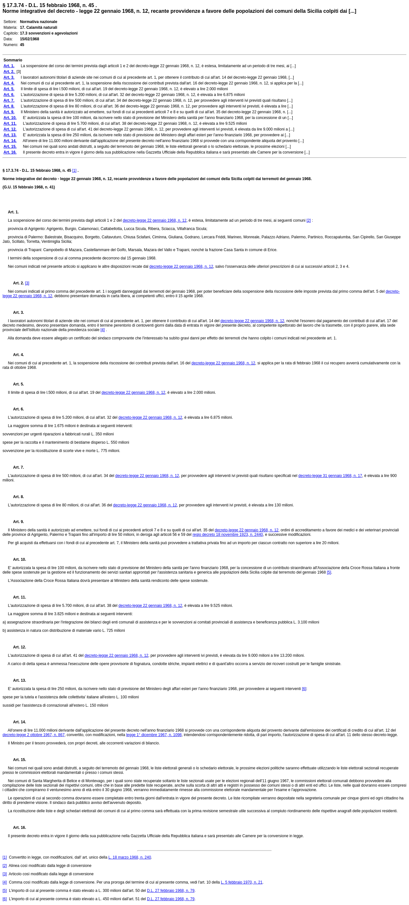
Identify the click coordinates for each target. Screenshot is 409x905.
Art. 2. (16, 283)
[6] (304, 689)
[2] (308, 220)
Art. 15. (17, 760)
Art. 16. (17, 827)
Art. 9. (16, 522)
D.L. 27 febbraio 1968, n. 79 (171, 890)
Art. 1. (13, 212)
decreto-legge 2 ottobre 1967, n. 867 (34, 735)
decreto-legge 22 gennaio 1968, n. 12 (155, 220)
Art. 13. (17, 680)
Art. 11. (17, 597)
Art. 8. (16, 497)
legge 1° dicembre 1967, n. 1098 (154, 735)
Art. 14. (17, 722)
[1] (74, 170)
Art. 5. (16, 384)
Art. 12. (17, 647)
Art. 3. (16, 312)
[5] (329, 572)
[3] (27, 283)
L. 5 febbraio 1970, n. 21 (241, 882)
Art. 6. (16, 409)
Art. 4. (16, 355)
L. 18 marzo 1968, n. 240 (129, 857)
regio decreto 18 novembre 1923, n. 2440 (228, 534)
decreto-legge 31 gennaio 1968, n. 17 (330, 475)
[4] (102, 330)
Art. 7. (16, 467)
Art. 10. (17, 559)
